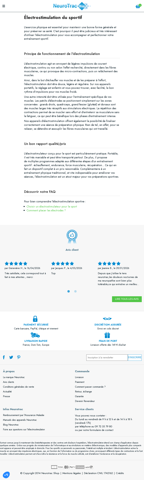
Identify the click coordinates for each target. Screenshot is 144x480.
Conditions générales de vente (18, 387)
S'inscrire (134, 357)
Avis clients (8, 382)
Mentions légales (71, 473)
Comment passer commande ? (90, 387)
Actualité (7, 391)
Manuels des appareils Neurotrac (20, 420)
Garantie (79, 396)
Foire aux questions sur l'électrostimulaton (24, 429)
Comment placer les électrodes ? (46, 210)
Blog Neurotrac (11, 424)
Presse (6, 396)
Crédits (120, 473)
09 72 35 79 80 (103, 426)
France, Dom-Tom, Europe (36, 341)
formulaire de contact (101, 430)
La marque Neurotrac (14, 377)
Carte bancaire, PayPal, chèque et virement (36, 325)
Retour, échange (83, 391)
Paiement (79, 382)
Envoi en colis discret (108, 325)
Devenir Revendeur (85, 401)
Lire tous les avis (127, 299)
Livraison (79, 377)
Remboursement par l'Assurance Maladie (23, 415)
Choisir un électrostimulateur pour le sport (52, 206)
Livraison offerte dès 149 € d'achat (108, 341)
